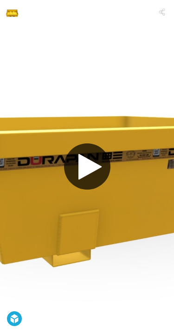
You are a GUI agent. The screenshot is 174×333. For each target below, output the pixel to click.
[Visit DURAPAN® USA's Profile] (12, 12)
